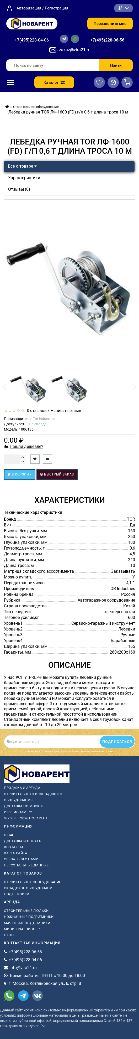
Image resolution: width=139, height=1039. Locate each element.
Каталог (54, 82)
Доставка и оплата (22, 841)
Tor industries (44, 419)
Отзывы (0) (19, 189)
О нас (9, 835)
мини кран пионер (22, 929)
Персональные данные (26, 865)
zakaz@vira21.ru (74, 49)
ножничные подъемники (29, 917)
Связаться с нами (21, 859)
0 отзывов (36, 410)
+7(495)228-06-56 (107, 40)
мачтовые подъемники (27, 923)
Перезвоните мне (110, 23)
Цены (9, 935)
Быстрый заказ (57, 474)
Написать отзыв (66, 410)
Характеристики (24, 177)
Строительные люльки (26, 911)
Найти (116, 65)
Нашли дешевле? (26, 446)
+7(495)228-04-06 (32, 40)
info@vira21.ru (23, 967)
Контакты (13, 847)
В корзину (20, 474)
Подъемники (16, 894)
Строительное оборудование (32, 882)
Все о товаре (22, 166)
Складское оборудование (29, 888)
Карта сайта (15, 853)
